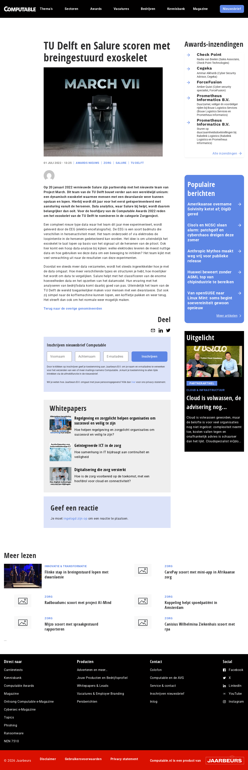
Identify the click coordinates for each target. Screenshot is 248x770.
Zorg (108, 162)
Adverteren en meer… (92, 670)
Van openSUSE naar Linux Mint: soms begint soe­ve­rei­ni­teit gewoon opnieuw (209, 300)
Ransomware (13, 733)
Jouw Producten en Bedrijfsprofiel (102, 678)
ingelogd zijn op (75, 518)
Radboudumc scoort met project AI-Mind (78, 602)
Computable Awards (19, 686)
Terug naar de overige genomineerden (73, 308)
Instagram (236, 701)
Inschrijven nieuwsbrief (167, 694)
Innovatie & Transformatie (66, 566)
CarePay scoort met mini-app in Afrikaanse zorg (200, 574)
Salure (121, 162)
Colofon (156, 670)
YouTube (235, 694)
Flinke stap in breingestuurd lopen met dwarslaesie (76, 574)
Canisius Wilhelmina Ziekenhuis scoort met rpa (200, 626)
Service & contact (163, 686)
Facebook (236, 670)
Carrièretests (13, 670)
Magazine (11, 694)
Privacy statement (124, 759)
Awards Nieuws (87, 162)
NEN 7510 (11, 741)
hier (134, 382)
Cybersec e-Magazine (20, 709)
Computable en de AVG (167, 678)
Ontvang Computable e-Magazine (29, 701)
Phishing (10, 725)
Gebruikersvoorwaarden (83, 759)
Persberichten (87, 701)
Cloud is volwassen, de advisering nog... (213, 402)
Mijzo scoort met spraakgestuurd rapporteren (71, 626)
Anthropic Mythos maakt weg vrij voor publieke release (210, 256)
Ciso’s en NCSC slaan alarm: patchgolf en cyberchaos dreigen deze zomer (210, 232)
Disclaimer (48, 759)
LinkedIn (235, 686)
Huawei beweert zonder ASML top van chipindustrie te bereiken (210, 277)
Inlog (154, 701)
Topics (9, 717)
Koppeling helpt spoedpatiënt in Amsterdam (191, 605)
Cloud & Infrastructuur (205, 390)
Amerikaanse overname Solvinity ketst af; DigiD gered (209, 209)
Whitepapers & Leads (93, 686)
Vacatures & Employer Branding (100, 694)
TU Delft (137, 162)
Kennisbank (12, 678)
